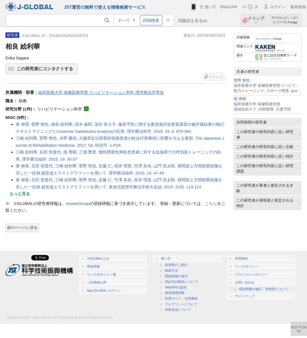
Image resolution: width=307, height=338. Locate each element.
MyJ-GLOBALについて (181, 282)
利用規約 (241, 258)
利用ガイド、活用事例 (181, 298)
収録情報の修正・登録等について (263, 289)
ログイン (277, 7)
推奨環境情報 (174, 293)
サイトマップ (245, 296)
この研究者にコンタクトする (46, 70)
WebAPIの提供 (176, 287)
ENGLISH (228, 7)
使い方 (210, 7)
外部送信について (178, 310)
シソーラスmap (285, 20)
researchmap (78, 203)
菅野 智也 (242, 80)
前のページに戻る (22, 227)
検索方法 (171, 270)
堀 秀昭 (240, 99)
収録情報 (93, 266)
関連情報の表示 (176, 276)
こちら (211, 203)
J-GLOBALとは (98, 258)
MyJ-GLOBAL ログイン (104, 291)
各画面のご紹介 (176, 265)
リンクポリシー (246, 266)
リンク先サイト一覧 (101, 274)
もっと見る (20, 193)
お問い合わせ (245, 282)
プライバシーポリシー (251, 274)
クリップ (256, 20)
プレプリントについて (181, 304)
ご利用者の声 (96, 282)
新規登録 (298, 7)
